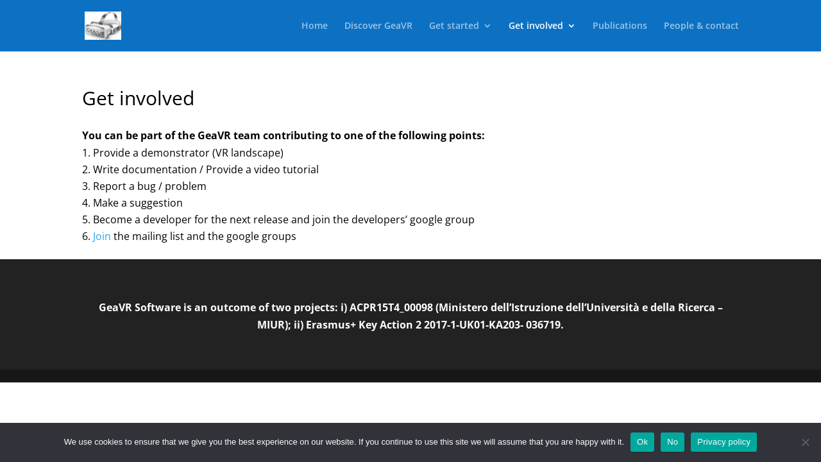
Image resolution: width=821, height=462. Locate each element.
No (672, 442)
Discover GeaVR (378, 26)
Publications (620, 26)
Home (314, 26)
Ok (642, 442)
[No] (805, 442)
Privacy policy (723, 442)
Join (102, 236)
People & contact (701, 26)
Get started (454, 26)
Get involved (536, 26)
